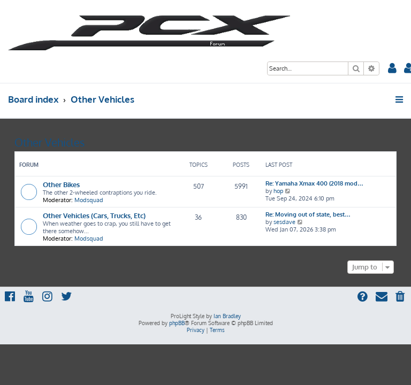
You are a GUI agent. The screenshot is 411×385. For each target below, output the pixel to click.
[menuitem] (392, 69)
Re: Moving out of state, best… (308, 214)
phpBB (177, 323)
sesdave (284, 222)
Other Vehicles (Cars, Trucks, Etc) (94, 215)
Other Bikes (61, 184)
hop (278, 191)
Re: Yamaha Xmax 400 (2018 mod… (314, 183)
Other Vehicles (49, 142)
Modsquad (88, 200)
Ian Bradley (227, 316)
